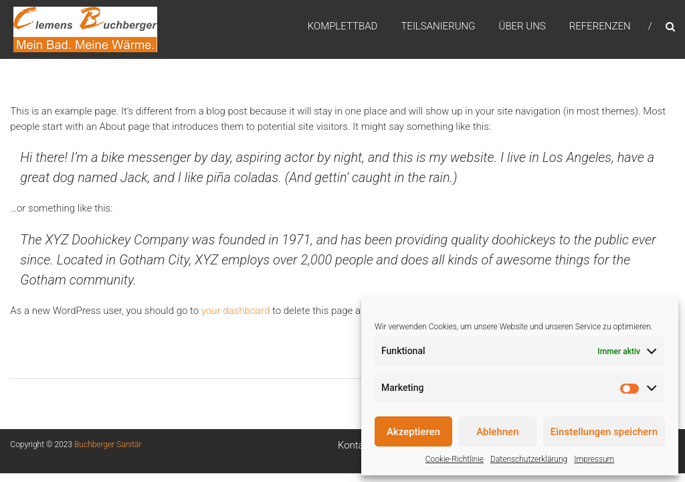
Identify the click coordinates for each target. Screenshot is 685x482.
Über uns (522, 26)
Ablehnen (497, 432)
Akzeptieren (413, 432)
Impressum (594, 459)
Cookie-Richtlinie (454, 459)
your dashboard (235, 311)
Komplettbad (343, 26)
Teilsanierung (438, 26)
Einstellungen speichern (604, 432)
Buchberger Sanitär (107, 444)
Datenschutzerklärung (528, 459)
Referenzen (600, 26)
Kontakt (355, 445)
